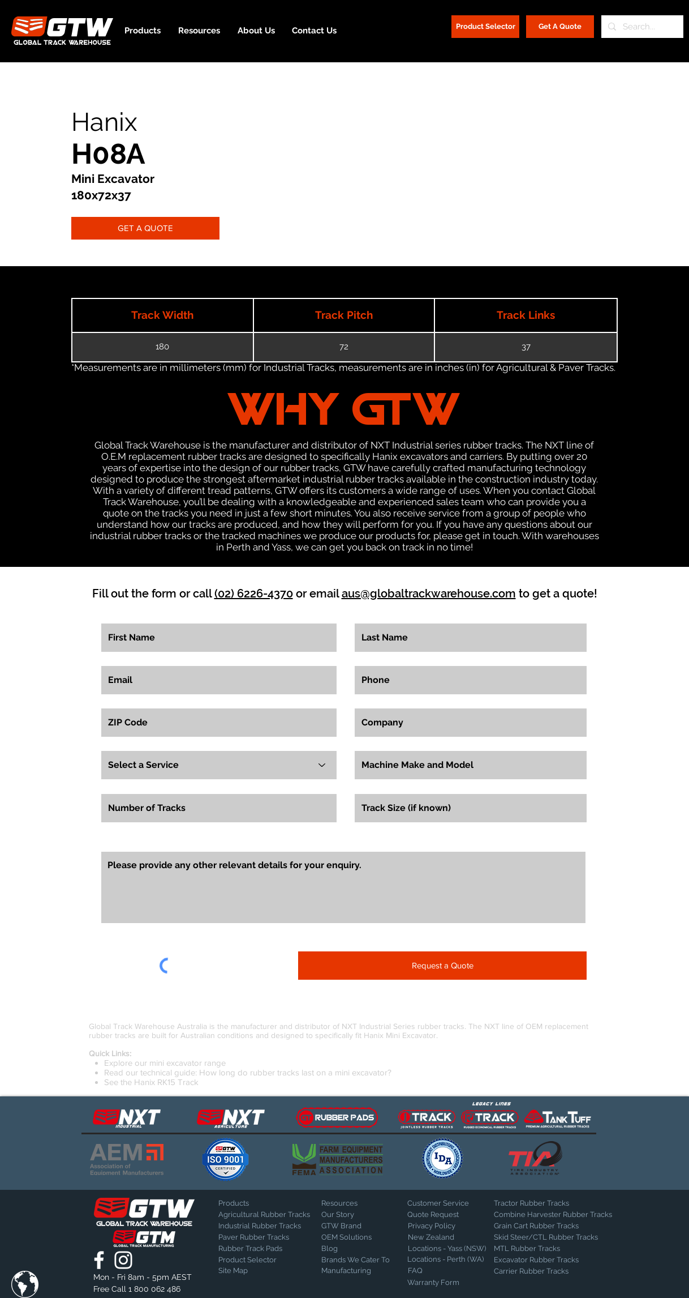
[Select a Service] (219, 765)
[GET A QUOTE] (145, 228)
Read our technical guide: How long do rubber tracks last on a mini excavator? (247, 1072)
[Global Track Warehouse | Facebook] (99, 1260)
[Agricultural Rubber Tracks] (264, 1214)
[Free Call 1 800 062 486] (143, 1289)
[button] (24, 1284)
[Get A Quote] (560, 26)
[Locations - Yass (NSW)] (447, 1248)
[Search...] (641, 26)
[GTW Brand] (349, 1226)
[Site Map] (246, 1270)
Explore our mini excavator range (165, 1063)
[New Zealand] (447, 1237)
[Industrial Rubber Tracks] (259, 1226)
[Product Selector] (485, 26)
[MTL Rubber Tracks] (557, 1248)
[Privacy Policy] (436, 1226)
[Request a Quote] (442, 965)
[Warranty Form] (435, 1282)
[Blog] (349, 1248)
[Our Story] (351, 1214)
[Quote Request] (446, 1214)
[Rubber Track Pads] (258, 1248)
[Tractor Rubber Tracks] (533, 1203)
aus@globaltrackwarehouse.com (429, 593)
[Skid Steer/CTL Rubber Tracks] (557, 1237)
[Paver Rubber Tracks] (258, 1237)
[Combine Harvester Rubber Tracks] (553, 1214)
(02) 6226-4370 (253, 593)
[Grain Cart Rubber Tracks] (539, 1226)
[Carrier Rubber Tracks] (545, 1271)
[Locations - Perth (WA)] (445, 1259)
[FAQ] (447, 1270)
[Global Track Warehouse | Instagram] (123, 1260)
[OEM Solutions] (351, 1237)
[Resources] (361, 1203)
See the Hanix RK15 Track (151, 1082)
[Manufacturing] (356, 1270)
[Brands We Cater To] (356, 1260)
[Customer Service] (446, 1203)
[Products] (258, 1203)
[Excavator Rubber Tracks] (548, 1260)
